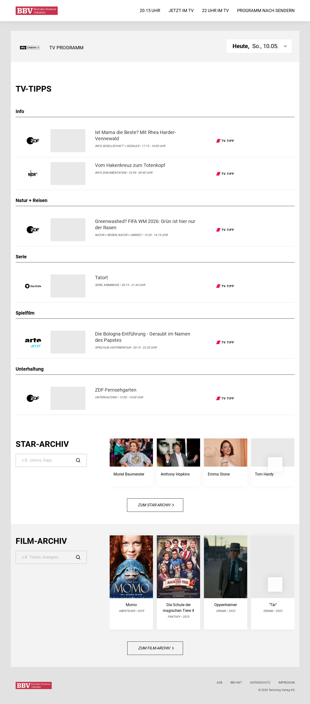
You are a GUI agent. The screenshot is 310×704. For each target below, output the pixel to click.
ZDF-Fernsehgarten (115, 390)
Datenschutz (260, 682)
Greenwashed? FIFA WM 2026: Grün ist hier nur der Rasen (145, 224)
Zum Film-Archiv (156, 648)
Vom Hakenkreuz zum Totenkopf (130, 165)
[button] (275, 464)
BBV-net (236, 682)
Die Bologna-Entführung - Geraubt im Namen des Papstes (142, 337)
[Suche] (51, 460)
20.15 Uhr (150, 10)
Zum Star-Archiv (156, 505)
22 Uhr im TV (215, 10)
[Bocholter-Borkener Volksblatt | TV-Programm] (37, 10)
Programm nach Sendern (266, 10)
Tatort (101, 277)
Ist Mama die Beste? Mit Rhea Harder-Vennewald (135, 135)
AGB (219, 682)
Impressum (286, 682)
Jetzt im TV (181, 10)
